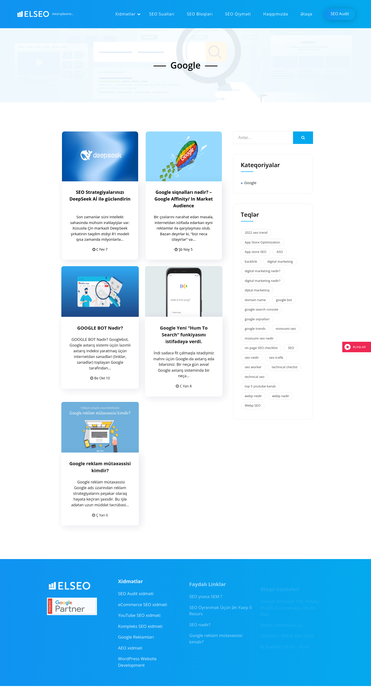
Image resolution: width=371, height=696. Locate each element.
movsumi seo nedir (259, 338)
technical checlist (285, 367)
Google (250, 182)
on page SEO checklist (261, 348)
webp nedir (253, 396)
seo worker (253, 367)
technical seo (255, 376)
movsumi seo (286, 328)
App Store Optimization (262, 242)
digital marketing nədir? (263, 280)
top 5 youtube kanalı (260, 386)
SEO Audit (340, 13)
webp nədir (280, 396)
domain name (255, 300)
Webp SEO (253, 405)
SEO (291, 348)
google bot (284, 300)
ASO (280, 251)
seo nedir (252, 357)
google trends (255, 328)
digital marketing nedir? (263, 271)
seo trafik (276, 357)
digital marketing (280, 261)
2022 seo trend (256, 232)
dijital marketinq (257, 290)
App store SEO (256, 251)
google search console (261, 309)
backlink (251, 261)
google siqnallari (257, 319)
